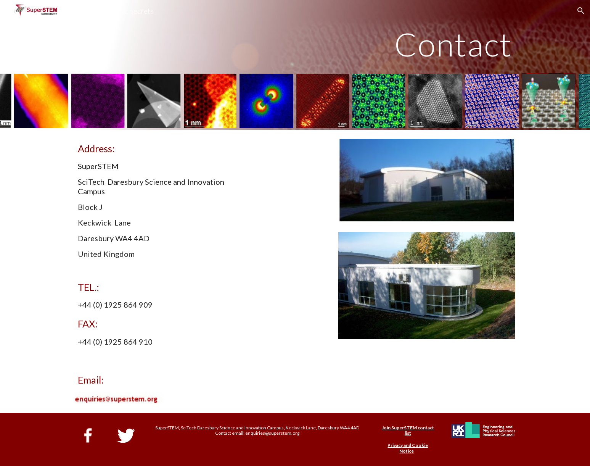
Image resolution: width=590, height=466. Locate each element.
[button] (581, 11)
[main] (295, 65)
